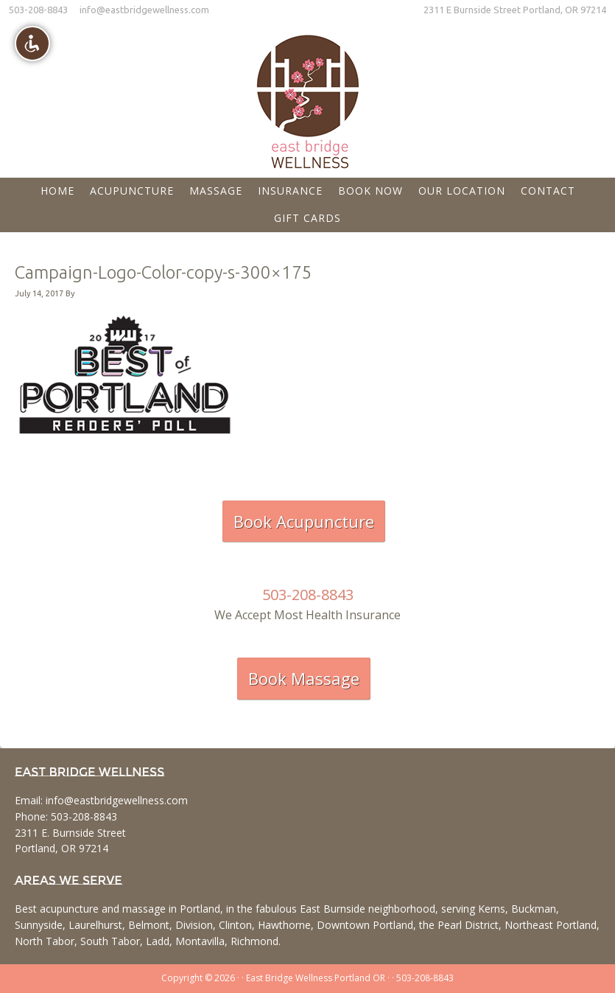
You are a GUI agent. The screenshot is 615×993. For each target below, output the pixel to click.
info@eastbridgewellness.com (144, 9)
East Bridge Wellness (308, 96)
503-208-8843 (38, 9)
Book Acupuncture (303, 521)
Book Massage (303, 678)
